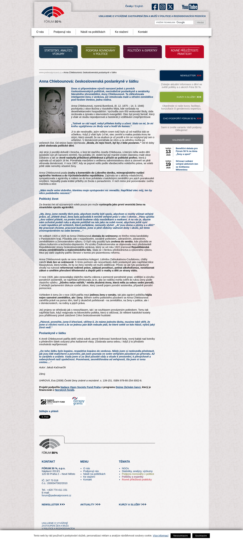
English (139, 6)
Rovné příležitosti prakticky (137, 479)
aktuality (87, 504)
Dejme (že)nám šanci (128, 387)
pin (49, 516)
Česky (129, 6)
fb (155, 7)
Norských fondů (64, 390)
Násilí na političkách (92, 31)
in (61, 516)
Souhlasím (201, 535)
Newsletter (188, 75)
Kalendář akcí (181, 140)
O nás (40, 31)
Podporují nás (62, 31)
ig (162, 7)
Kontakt (142, 31)
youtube (190, 7)
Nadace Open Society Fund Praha (80, 387)
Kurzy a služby (186, 97)
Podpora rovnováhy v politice (138, 474)
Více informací (160, 535)
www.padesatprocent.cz (50, 72)
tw (44, 516)
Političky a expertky (132, 476)
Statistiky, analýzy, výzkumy (137, 471)
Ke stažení (121, 31)
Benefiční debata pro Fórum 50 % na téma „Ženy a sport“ (187, 151)
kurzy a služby (130, 504)
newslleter (50, 504)
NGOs (125, 468)
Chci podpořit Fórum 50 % (179, 118)
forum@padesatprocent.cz (56, 495)
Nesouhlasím (180, 535)
